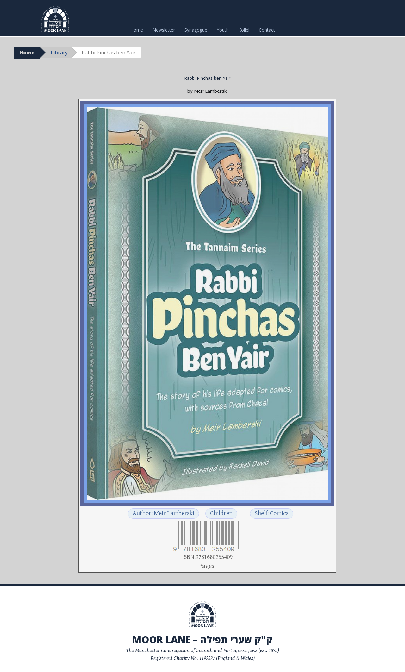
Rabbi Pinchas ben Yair (207, 78)
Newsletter (164, 30)
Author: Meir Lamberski (163, 513)
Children (221, 513)
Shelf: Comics (272, 513)
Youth (223, 30)
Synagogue (195, 30)
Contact (267, 30)
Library (59, 52)
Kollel (243, 30)
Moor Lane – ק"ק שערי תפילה (202, 639)
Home (136, 30)
